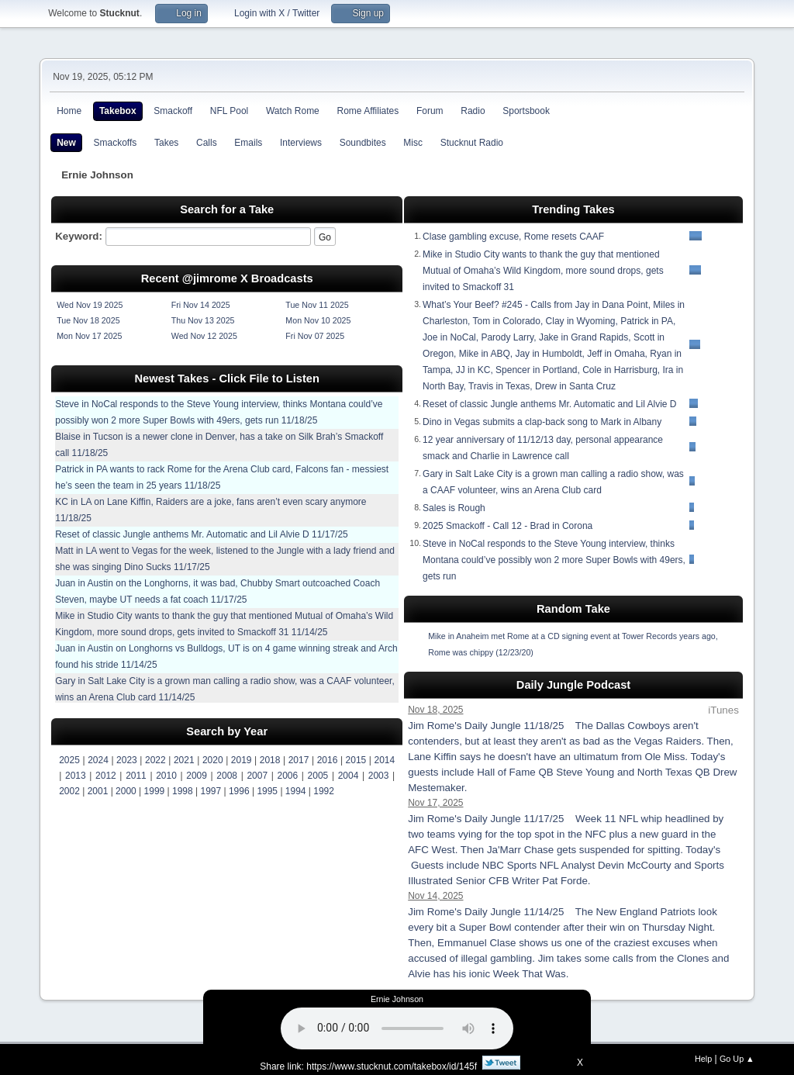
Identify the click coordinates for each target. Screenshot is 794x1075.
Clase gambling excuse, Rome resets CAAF (513, 236)
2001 (98, 791)
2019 (241, 760)
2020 (212, 760)
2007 (257, 775)
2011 (136, 775)
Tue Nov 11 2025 (316, 304)
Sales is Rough (454, 508)
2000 (126, 791)
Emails (248, 142)
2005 (318, 775)
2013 (75, 775)
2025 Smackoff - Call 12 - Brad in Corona (507, 525)
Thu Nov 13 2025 (203, 320)
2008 (226, 775)
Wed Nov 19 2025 (90, 304)
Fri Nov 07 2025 (314, 335)
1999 (154, 791)
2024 (98, 760)
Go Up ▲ (737, 1058)
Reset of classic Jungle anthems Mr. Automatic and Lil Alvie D (550, 404)
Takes (166, 142)
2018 (270, 760)
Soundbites (363, 142)
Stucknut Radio (471, 142)
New (66, 142)
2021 (184, 760)
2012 (105, 775)
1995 (267, 791)
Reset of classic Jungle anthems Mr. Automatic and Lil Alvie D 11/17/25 (201, 534)
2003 (378, 775)
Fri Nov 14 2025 (200, 304)
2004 (348, 775)
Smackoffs (115, 142)
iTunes (723, 710)
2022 (155, 760)
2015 (356, 760)
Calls (206, 142)
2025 (69, 760)
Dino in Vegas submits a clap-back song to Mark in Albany (542, 422)
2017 (298, 760)
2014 (385, 760)
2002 (69, 791)
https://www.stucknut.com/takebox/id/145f (391, 1066)
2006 (288, 775)
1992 (323, 791)
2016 (327, 760)
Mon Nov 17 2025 (89, 335)
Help (703, 1058)
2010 (166, 775)
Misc (413, 142)
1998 (182, 791)
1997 (210, 791)
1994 (295, 791)
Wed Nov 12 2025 (204, 335)
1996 (239, 791)
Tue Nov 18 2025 (88, 320)
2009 (196, 775)
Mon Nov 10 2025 (317, 320)
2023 (126, 760)
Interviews (301, 142)
